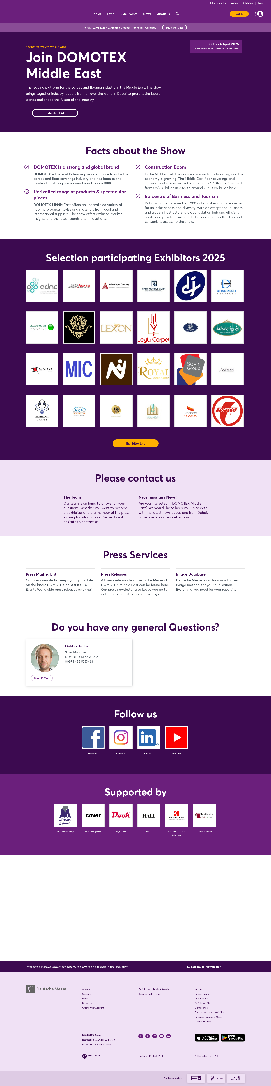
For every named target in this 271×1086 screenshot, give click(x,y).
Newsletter (88, 1003)
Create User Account (93, 1007)
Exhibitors (248, 3)
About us (86, 989)
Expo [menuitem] (110, 14)
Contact (86, 993)
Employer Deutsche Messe (209, 1016)
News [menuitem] (147, 14)
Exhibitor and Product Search (153, 989)
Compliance (201, 1007)
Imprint (198, 989)
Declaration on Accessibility (209, 1012)
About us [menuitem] (163, 14)
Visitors (234, 3)
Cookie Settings (203, 1021)
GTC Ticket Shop (203, 1003)
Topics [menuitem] (96, 14)
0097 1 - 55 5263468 (79, 768)
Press (260, 3)
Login (239, 14)
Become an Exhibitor (149, 993)
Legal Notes (201, 998)
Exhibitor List (55, 128)
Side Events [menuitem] (129, 14)
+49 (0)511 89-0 (155, 1056)
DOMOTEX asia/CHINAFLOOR (98, 1039)
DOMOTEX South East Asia (96, 1044)
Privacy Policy (202, 993)
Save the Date (174, 27)
